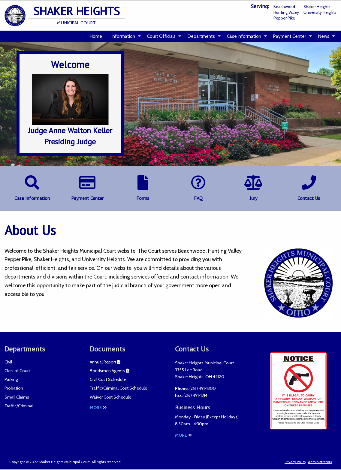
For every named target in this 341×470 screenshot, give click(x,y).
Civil (8, 362)
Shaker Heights (316, 6)
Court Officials (161, 36)
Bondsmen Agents (107, 370)
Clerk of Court (17, 370)
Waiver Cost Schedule (110, 397)
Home (96, 36)
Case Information (244, 36)
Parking (11, 379)
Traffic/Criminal (19, 405)
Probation (14, 388)
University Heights (319, 12)
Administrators (320, 461)
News (323, 36)
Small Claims (17, 397)
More (98, 407)
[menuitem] (96, 36)
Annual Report (103, 362)
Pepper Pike (284, 18)
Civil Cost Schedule (108, 379)
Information (123, 36)
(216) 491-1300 (202, 388)
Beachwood (284, 6)
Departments (201, 36)
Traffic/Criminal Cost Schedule (118, 388)
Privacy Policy (295, 461)
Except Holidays (222, 417)
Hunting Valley (286, 12)
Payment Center (289, 36)
